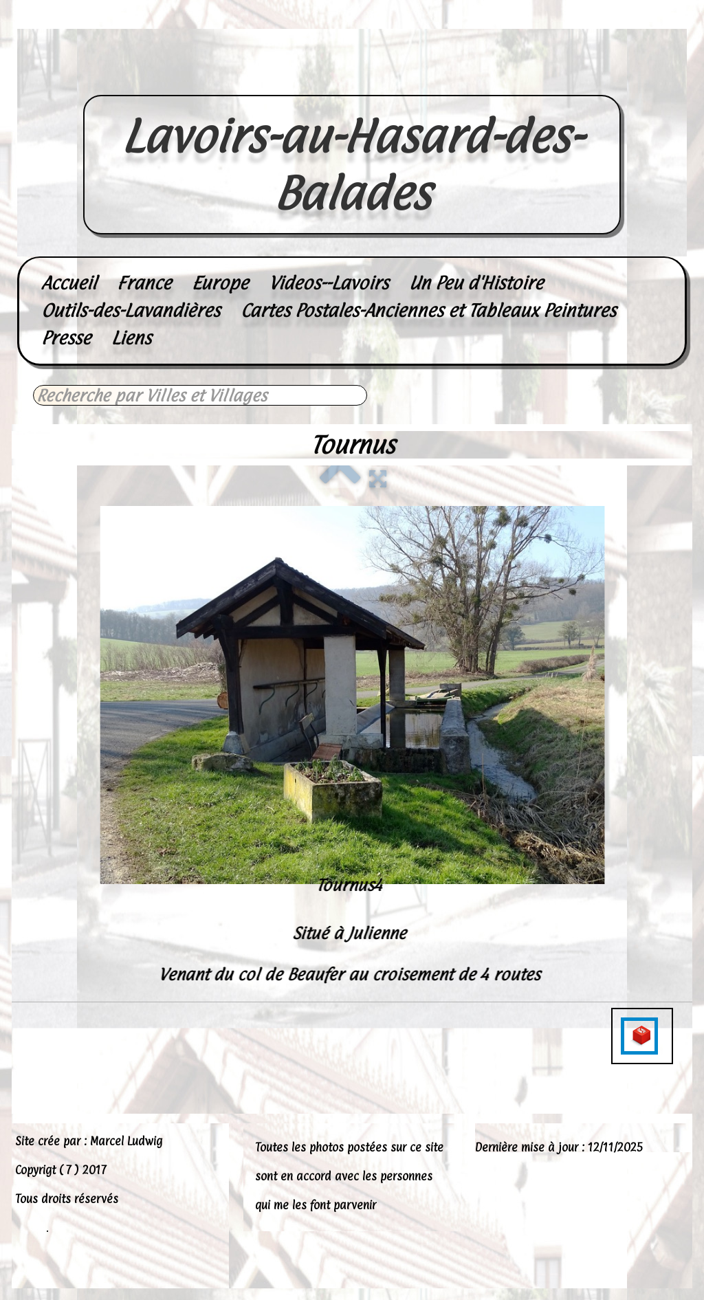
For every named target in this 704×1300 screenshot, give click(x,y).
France (144, 283)
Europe (220, 283)
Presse (66, 338)
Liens (131, 338)
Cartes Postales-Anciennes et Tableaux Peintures (428, 310)
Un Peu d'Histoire (476, 283)
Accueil (68, 283)
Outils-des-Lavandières (130, 310)
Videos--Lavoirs (328, 283)
